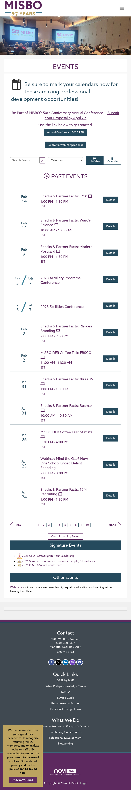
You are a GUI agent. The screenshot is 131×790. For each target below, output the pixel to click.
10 (87, 524)
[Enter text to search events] (25, 160)
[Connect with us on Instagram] (72, 662)
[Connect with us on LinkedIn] (65, 662)
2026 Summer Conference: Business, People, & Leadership (57, 561)
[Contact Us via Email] (79, 662)
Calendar (112, 160)
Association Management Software (65, 772)
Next (115, 524)
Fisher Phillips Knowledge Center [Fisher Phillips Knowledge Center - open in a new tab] (65, 686)
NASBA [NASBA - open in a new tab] (65, 692)
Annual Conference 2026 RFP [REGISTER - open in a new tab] (65, 132)
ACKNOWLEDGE (23, 780)
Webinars (16, 587)
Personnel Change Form (65, 709)
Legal (83, 783)
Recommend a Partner (65, 703)
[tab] (65, 609)
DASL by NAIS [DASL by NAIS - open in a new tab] (65, 680)
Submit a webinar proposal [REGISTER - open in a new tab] (65, 144)
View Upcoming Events (65, 536)
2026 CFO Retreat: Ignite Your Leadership (46, 555)
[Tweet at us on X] (58, 662)
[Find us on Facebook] (51, 662)
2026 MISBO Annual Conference (39, 565)
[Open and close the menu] (86, 8)
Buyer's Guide (65, 697)
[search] (42, 160)
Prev (15, 524)
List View (94, 160)
